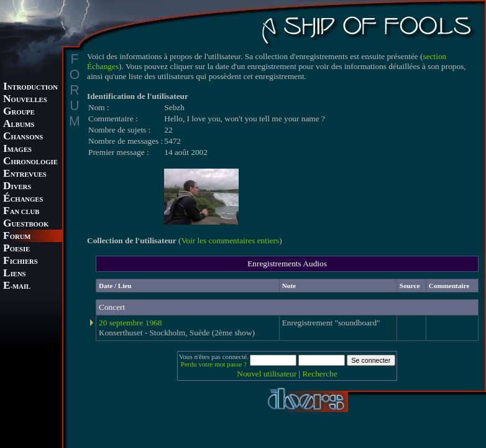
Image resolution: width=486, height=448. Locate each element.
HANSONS (23, 137)
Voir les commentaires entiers (230, 240)
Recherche (319, 373)
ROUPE (19, 112)
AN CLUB (21, 211)
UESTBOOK (25, 224)
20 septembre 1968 (130, 322)
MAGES (17, 149)
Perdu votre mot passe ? (214, 364)
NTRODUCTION (30, 87)
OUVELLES (25, 99)
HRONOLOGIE (30, 162)
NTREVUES (25, 174)
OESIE (16, 249)
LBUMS (18, 124)
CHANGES (23, 199)
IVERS (17, 187)
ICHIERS (20, 261)
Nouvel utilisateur (266, 373)
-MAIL (16, 286)
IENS (14, 274)
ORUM (16, 236)
